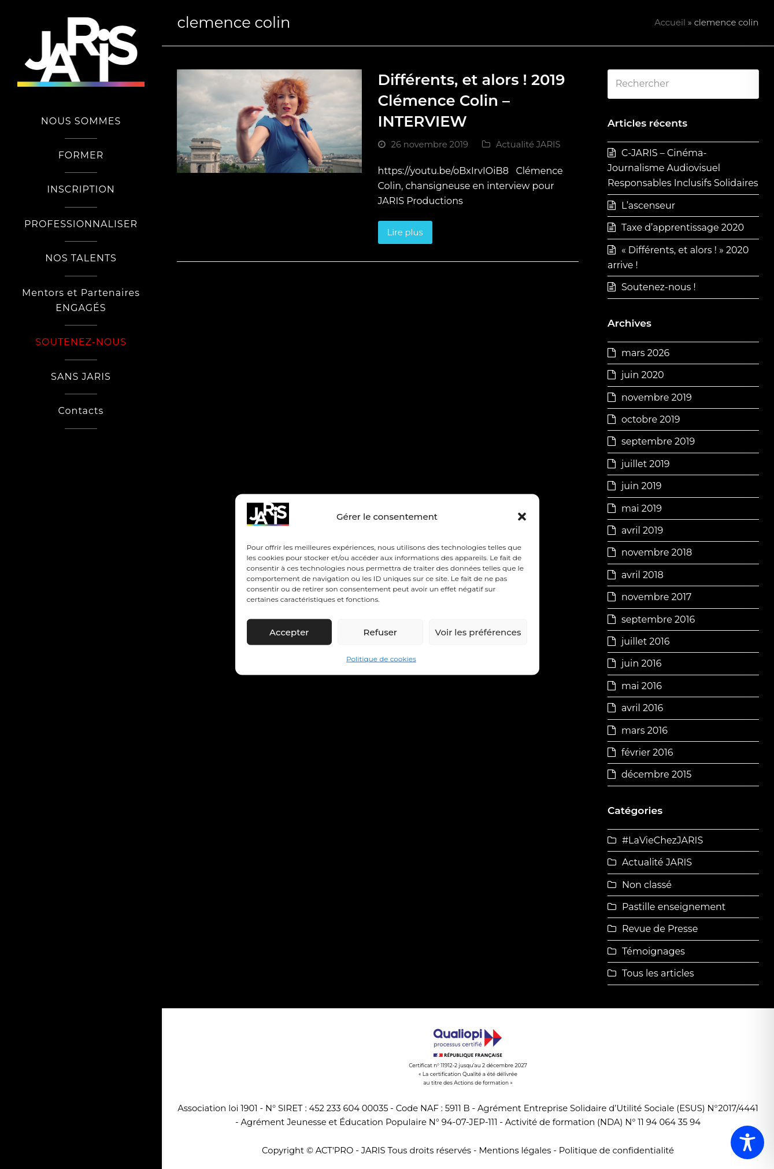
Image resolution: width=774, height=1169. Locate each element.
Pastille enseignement (673, 906)
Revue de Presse (660, 928)
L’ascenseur (648, 205)
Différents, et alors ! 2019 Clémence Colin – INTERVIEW (471, 100)
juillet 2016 (645, 641)
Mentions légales (515, 1150)
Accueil (670, 22)
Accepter (289, 632)
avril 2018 (642, 574)
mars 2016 (644, 730)
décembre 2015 (656, 774)
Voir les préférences (478, 632)
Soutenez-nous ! (658, 287)
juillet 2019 (645, 463)
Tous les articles (658, 973)
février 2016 (647, 752)
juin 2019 (641, 485)
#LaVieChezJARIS (662, 840)
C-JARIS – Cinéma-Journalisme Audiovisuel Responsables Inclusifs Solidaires (683, 168)
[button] (522, 517)
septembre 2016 (658, 619)
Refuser (380, 632)
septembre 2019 (658, 441)
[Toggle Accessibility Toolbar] (747, 1142)
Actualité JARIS (528, 144)
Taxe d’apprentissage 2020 (682, 227)
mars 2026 (645, 352)
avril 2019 (642, 530)
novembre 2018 (656, 552)
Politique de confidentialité (616, 1150)
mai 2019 (641, 508)
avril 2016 (642, 707)
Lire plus (405, 232)
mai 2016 (641, 685)
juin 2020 (642, 374)
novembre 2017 (656, 596)
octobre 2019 (650, 419)
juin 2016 (641, 663)
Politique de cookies (381, 658)
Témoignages (653, 951)
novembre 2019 (656, 397)
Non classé (647, 884)
